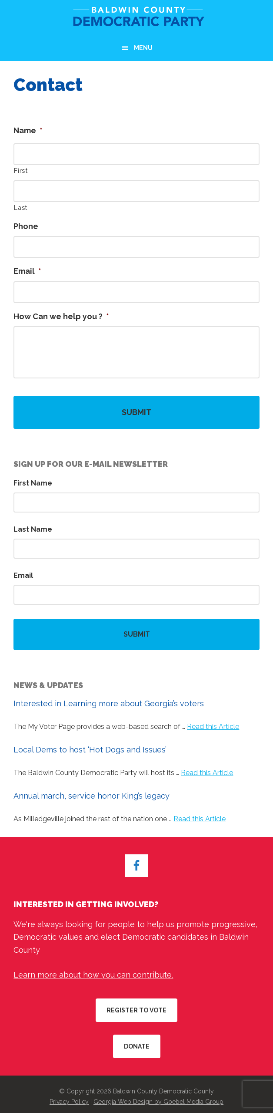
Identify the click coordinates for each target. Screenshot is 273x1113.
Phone (25, 226)
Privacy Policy (69, 1101)
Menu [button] (143, 47)
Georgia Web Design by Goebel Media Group (158, 1101)
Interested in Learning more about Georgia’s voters (108, 703)
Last (20, 207)
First (20, 170)
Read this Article (213, 726)
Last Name (32, 529)
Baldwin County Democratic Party (136, 17)
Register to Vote (136, 1010)
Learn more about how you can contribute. (93, 974)
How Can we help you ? (61, 316)
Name (28, 130)
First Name (32, 483)
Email (27, 271)
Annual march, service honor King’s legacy (91, 795)
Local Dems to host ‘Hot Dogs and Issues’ (89, 749)
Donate (137, 1046)
